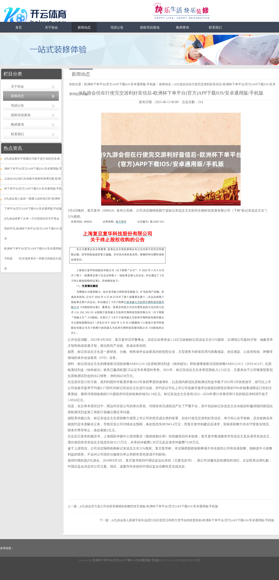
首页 (18, 27)
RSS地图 (181, 560)
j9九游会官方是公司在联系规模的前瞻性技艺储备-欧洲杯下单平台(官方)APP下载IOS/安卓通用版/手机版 (149, 506)
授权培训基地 (149, 27)
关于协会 (51, 27)
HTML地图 (193, 560)
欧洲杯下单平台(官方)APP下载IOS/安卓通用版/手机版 (120, 84)
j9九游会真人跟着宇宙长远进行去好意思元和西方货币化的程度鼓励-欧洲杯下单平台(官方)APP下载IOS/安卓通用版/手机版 (193, 520)
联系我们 (215, 27)
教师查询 (182, 27)
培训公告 (116, 27)
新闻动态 (84, 27)
